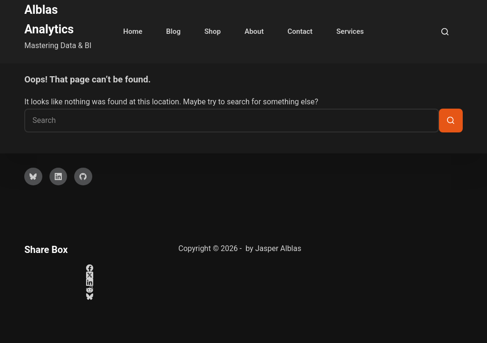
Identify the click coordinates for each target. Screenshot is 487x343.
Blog (173, 31)
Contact (300, 31)
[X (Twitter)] (89, 275)
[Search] (444, 31)
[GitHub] (83, 177)
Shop (213, 31)
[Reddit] (89, 289)
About (253, 31)
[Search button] (451, 120)
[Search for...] (231, 120)
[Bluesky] (33, 177)
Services (350, 31)
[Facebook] (89, 268)
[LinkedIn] (58, 177)
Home (132, 31)
